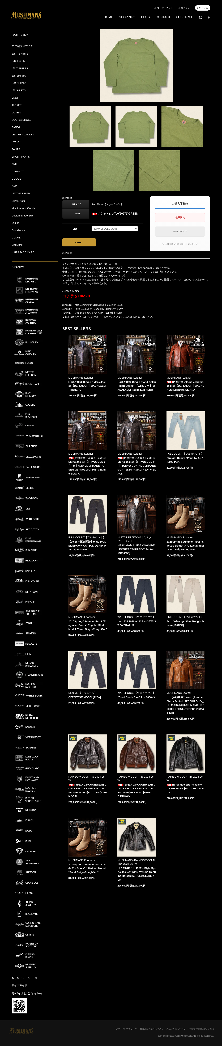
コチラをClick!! (76, 296)
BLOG (145, 17)
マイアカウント (165, 8)
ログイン (185, 8)
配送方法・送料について (151, 1028)
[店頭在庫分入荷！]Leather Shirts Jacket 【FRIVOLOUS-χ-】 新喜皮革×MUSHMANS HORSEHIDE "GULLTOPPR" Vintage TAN (185, 705)
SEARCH (184, 17)
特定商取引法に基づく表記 (201, 1028)
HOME (108, 17)
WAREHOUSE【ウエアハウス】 (136, 616)
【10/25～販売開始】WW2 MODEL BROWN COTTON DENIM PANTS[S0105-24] (87, 545)
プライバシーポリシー (126, 1028)
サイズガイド (19, 985)
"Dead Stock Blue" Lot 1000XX (136, 697)
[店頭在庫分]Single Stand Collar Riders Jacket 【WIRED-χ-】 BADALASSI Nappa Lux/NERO (136, 385)
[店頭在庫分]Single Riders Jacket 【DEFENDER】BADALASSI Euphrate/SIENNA (185, 385)
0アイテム (202, 7)
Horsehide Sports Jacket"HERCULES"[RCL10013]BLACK (185, 788)
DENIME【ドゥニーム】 (82, 692)
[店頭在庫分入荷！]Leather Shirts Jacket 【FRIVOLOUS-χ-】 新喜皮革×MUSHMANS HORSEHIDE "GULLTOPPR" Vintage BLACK (87, 465)
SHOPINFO (127, 17)
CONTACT (163, 17)
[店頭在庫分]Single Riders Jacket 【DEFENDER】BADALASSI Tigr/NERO (87, 385)
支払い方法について (175, 1028)
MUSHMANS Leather (80, 377)
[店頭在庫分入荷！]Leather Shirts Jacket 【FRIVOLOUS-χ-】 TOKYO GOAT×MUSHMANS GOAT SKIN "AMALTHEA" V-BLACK (136, 465)
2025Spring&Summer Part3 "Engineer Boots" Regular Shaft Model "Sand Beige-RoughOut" (87, 625)
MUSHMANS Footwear (179, 537)
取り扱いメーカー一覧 (25, 978)
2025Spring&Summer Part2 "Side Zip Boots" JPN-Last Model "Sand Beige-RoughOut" (87, 868)
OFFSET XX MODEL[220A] (84, 697)
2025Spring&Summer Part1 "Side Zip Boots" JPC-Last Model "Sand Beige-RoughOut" (185, 545)
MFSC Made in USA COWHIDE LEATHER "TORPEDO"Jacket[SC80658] (136, 549)
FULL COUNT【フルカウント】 (185, 453)
